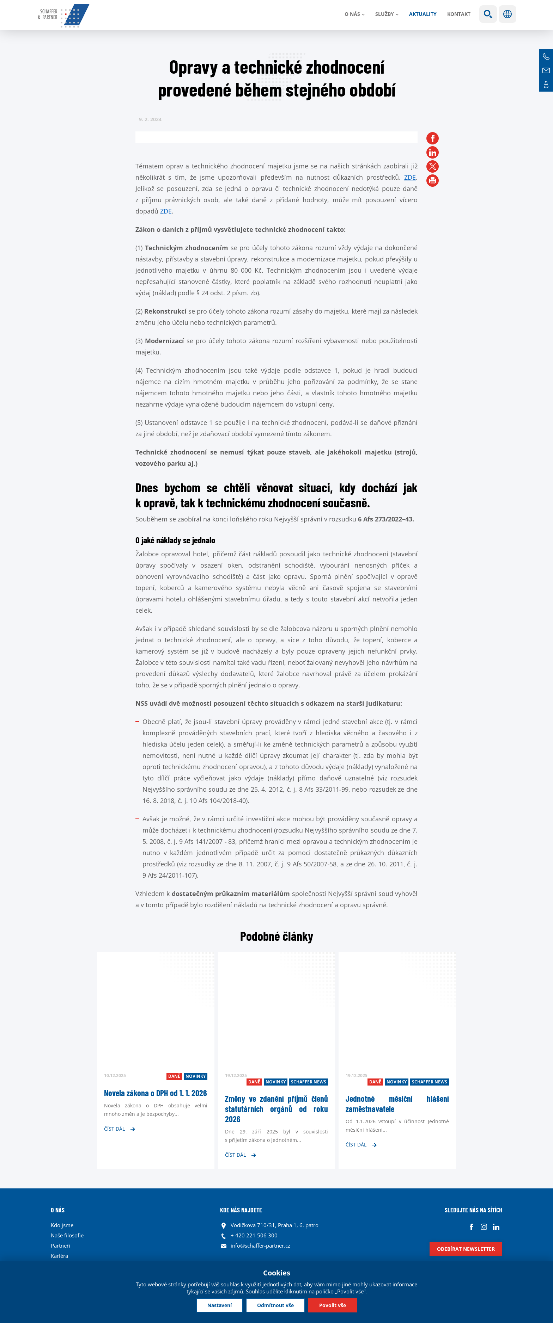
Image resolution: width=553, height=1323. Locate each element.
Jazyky (507, 14)
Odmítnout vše (275, 1305)
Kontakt (458, 14)
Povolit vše (332, 1305)
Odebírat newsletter (466, 1248)
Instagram (484, 1227)
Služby (384, 14)
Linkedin (496, 1227)
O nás (352, 14)
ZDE (410, 177)
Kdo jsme (62, 1225)
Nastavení (219, 1305)
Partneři (60, 1245)
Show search (488, 14)
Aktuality (423, 14)
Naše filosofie (67, 1235)
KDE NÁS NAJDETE (241, 1210)
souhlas (230, 1284)
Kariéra (59, 1255)
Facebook (471, 1227)
